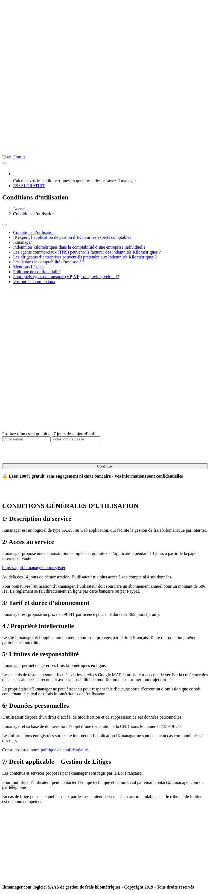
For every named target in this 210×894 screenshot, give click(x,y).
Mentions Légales (28, 266)
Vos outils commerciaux (34, 281)
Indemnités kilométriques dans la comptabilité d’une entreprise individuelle (79, 247)
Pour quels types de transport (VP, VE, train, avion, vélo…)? (66, 276)
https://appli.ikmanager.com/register (33, 567)
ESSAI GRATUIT (29, 185)
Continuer (105, 466)
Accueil (20, 209)
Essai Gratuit (13, 157)
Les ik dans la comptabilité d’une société (48, 262)
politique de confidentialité (64, 750)
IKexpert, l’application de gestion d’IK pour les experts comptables (72, 237)
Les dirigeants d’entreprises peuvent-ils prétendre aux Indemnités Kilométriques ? (85, 257)
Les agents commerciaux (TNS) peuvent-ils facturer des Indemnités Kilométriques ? (87, 252)
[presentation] (43, 452)
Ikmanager (22, 242)
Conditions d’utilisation (34, 232)
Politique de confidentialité (36, 271)
